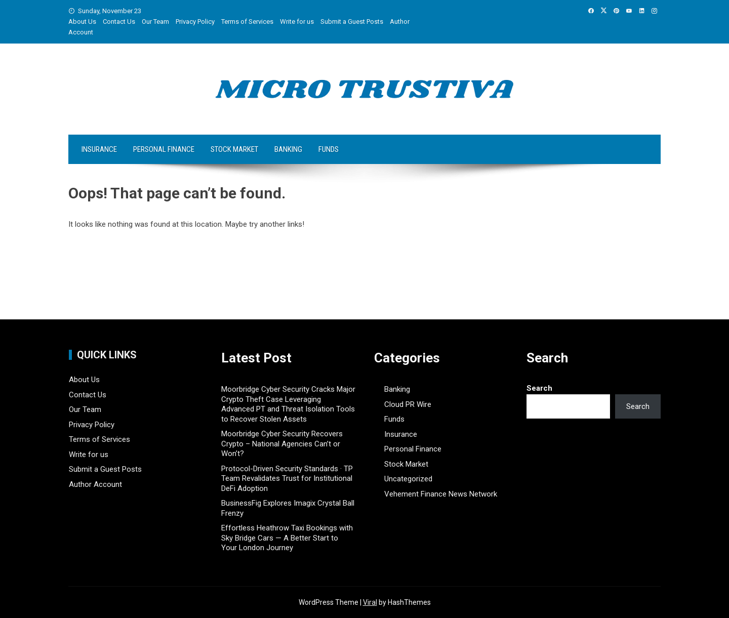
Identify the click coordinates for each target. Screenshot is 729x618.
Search (539, 388)
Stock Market (234, 149)
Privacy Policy (195, 21)
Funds (328, 149)
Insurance (99, 149)
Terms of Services (247, 21)
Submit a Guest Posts (351, 21)
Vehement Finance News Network (440, 494)
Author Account (95, 484)
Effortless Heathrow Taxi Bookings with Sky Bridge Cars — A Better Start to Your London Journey (287, 537)
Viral (370, 602)
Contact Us (119, 21)
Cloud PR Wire (407, 404)
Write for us (297, 21)
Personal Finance (163, 149)
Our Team (155, 21)
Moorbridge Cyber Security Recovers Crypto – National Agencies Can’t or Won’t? (282, 443)
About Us (82, 21)
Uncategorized (408, 478)
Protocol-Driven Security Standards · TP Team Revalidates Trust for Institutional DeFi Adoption (287, 478)
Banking (288, 149)
